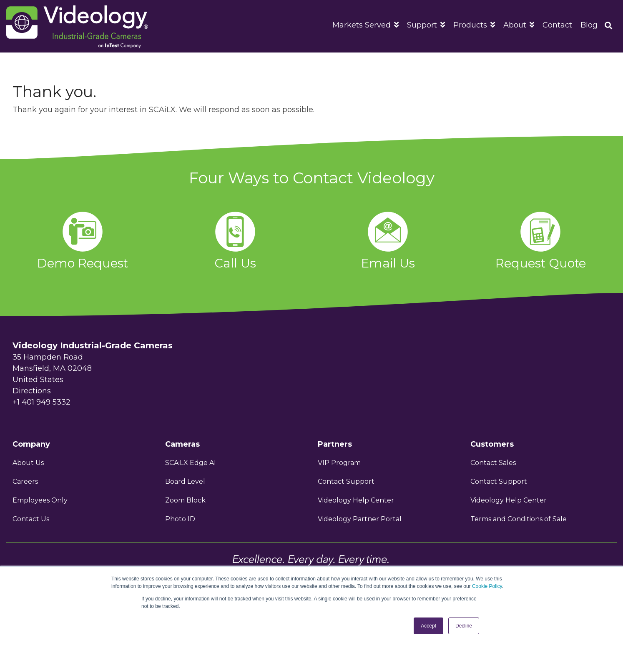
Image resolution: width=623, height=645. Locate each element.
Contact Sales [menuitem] (493, 463)
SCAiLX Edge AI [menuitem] (190, 463)
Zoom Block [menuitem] (185, 500)
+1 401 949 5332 (41, 402)
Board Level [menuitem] (185, 481)
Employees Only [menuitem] (40, 500)
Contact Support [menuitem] (346, 481)
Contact (557, 25)
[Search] (608, 26)
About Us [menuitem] (28, 463)
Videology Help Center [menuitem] (356, 500)
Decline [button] (463, 626)
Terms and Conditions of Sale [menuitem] (518, 519)
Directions (32, 390)
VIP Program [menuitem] (340, 463)
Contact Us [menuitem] (31, 519)
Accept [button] (428, 626)
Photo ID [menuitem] (180, 519)
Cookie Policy (487, 586)
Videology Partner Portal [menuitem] (360, 519)
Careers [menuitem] (25, 481)
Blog (589, 25)
